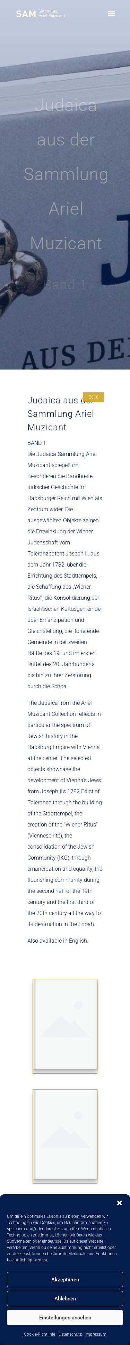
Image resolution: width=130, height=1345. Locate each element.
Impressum (95, 1334)
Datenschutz (70, 1334)
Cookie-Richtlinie (39, 1334)
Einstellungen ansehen (65, 1318)
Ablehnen (65, 1299)
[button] (119, 1202)
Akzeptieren (65, 1280)
